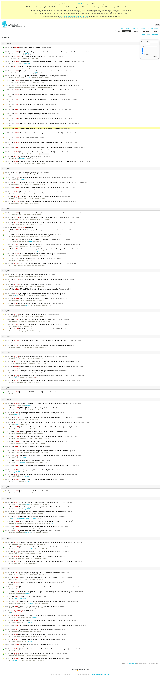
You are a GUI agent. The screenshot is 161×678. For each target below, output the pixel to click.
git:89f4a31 (28, 77)
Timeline (126, 31)
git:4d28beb (27, 405)
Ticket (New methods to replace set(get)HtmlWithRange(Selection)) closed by (41, 601)
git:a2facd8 (22, 457)
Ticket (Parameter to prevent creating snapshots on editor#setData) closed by (41, 475)
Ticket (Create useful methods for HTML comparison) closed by (36, 547)
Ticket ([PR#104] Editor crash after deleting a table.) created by (34, 408)
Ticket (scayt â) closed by (24, 137)
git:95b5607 (34, 617)
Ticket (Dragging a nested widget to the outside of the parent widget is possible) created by (46, 182)
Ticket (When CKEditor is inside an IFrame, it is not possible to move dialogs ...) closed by (47, 161)
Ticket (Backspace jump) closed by (27, 157)
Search (155, 31)
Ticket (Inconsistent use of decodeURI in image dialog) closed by (35, 640)
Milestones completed (147, 49)
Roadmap (135, 31)
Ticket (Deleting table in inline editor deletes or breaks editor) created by (36, 294)
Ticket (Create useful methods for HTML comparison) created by (37, 552)
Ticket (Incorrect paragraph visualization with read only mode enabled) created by (43, 542)
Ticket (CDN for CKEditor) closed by (25, 597)
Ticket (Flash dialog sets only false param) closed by (32, 470)
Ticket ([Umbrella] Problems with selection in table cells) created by (38, 289)
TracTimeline (132, 664)
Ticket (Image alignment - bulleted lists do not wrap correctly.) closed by (36, 432)
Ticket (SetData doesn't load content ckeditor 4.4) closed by (35, 95)
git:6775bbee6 (28, 603)
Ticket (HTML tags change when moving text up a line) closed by (37, 319)
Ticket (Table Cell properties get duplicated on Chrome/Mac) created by (37, 573)
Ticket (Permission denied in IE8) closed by (30, 104)
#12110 (35, 72)
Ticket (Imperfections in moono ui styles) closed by (32, 531)
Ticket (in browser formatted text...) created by (26, 491)
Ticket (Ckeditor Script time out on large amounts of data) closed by (38, 128)
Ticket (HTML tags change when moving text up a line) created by (36, 357)
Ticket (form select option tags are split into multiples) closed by (33, 235)
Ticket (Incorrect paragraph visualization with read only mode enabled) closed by (39, 521)
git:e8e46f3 (16, 472)
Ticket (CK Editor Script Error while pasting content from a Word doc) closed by (42, 123)
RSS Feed (82, 671)
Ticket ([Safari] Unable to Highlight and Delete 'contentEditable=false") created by (42, 244)
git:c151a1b (27, 481)
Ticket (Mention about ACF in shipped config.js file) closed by (36, 299)
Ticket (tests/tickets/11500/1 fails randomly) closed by (31, 392)
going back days (147, 44)
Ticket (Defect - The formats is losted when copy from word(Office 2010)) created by (39, 345)
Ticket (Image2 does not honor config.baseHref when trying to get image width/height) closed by (47, 422)
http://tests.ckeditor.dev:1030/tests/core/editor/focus (23, 518)
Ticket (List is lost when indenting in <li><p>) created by (34, 56)
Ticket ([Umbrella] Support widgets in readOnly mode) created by (37, 197)
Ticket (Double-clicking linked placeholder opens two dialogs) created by (39, 66)
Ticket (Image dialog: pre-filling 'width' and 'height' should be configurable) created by (41, 263)
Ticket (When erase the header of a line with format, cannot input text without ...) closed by (42, 85)
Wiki (119, 31)
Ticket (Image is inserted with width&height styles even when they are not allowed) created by (43, 213)
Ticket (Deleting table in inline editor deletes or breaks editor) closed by (39, 71)
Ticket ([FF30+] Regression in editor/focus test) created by (35, 517)
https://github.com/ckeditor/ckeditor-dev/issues (74, 16)
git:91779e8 (28, 641)
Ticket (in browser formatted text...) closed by (27, 446)
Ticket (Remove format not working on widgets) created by (35, 192)
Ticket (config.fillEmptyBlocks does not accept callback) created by (38, 240)
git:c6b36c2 (27, 504)
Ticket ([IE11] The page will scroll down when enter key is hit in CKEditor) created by (40, 329)
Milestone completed (19, 227)
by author (149, 46)
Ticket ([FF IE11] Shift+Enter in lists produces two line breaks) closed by (39, 502)
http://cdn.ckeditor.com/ (19, 598)
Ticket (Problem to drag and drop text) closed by (32, 114)
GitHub (80, 4)
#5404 (30, 241)
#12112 (37, 49)
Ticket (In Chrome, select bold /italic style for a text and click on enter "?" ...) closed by (44, 90)
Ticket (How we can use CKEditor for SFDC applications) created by (35, 606)
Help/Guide (128, 28)
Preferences (143, 28)
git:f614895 (26, 63)
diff (10, 613)
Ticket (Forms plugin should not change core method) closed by (34, 413)
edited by (19, 611)
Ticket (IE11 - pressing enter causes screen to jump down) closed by (38, 118)
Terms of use (95, 674)
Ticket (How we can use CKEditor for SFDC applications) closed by (35, 557)
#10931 (15, 377)
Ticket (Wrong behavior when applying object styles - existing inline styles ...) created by (42, 249)
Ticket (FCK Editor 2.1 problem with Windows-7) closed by (35, 254)
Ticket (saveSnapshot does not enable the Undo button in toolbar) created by (37, 441)
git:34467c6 (27, 53)
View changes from (149, 41)
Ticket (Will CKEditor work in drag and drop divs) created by (32, 644)
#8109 (51, 523)
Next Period (155, 34)
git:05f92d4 (23, 179)
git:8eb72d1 (16, 424)
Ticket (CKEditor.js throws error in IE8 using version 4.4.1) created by (37, 526)
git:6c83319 (16, 415)
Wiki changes (145, 54)
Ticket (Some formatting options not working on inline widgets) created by (40, 187)
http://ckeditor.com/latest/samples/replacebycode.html (28, 251)
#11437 (15, 660)
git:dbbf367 (28, 549)
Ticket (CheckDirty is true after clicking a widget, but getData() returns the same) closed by (43, 456)
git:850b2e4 (27, 509)
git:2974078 (27, 594)
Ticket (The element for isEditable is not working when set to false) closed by (41, 142)
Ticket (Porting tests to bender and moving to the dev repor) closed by (38, 616)
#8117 (27, 305)
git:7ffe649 (26, 476)
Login (122, 28)
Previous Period (146, 34)
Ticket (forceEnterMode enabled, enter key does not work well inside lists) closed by (43, 133)
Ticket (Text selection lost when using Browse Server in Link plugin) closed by (41, 99)
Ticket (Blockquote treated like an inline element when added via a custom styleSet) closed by (46, 649)
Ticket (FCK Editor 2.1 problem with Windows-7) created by (33, 284)
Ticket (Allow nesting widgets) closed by (29, 47)
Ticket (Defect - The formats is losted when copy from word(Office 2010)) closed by (39, 280)
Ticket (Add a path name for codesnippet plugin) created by (36, 371)
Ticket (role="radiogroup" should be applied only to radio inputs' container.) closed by (44, 592)
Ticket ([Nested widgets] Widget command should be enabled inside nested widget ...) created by (45, 376)
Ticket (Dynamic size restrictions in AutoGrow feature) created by (37, 324)
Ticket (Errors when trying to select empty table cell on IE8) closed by (38, 507)
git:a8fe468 (21, 462)
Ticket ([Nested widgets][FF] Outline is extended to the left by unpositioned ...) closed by (44, 61)
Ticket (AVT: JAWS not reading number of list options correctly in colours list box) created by (45, 625)
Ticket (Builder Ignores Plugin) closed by (27, 461)
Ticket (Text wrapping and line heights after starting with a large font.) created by (40, 222)
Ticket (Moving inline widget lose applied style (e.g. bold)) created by (37, 659)
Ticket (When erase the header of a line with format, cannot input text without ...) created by (43, 561)
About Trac (135, 28)
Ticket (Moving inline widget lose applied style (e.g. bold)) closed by (34, 582)
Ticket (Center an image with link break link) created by (30, 275)
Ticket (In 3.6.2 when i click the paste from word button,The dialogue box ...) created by (44, 427)
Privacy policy (105, 674)
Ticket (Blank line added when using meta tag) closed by (34, 303)
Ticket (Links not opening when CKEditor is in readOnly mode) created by (40, 201)
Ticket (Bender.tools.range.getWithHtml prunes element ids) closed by (38, 178)
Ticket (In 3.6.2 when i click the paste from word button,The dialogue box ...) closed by (44, 418)
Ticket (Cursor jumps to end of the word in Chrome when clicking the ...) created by (42, 340)
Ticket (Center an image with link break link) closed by (34, 259)
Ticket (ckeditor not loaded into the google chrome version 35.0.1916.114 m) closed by (41, 451)
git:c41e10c (28, 622)
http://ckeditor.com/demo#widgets (34, 368)
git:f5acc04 (27, 533)
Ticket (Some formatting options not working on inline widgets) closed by (39, 152)
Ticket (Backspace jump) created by (27, 173)
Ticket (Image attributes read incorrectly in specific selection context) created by (42, 381)
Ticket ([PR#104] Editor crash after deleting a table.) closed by (36, 76)
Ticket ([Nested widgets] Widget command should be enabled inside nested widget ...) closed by (47, 52)
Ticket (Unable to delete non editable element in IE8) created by (32, 315)
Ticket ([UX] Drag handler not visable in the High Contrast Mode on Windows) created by (42, 361)
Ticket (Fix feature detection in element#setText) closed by (35, 480)
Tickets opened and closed (148, 51)
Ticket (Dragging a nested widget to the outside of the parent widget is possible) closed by (45, 147)
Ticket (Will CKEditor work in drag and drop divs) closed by (35, 630)
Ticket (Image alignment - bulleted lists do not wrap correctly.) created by (38, 512)
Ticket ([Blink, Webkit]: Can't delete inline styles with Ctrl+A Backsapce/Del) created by (41, 80)
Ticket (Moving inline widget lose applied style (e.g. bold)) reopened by (39, 578)
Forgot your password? (153, 28)
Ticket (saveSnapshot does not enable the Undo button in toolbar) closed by (41, 437)
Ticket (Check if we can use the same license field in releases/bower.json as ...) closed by (45, 587)
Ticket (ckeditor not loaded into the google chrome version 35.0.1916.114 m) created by (42, 465)
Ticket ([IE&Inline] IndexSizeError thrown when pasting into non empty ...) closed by (43, 403)
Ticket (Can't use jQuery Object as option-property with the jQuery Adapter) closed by (41, 620)
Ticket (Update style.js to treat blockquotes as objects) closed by (37, 654)
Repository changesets (148, 53)
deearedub (22, 158)
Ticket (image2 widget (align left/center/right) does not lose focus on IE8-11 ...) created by (44, 366)
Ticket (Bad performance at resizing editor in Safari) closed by (35, 635)
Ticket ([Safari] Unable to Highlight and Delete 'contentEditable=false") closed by (42, 218)
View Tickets (146, 31)
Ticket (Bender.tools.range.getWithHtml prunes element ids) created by (39, 230)
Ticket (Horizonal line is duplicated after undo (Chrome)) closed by (38, 109)
